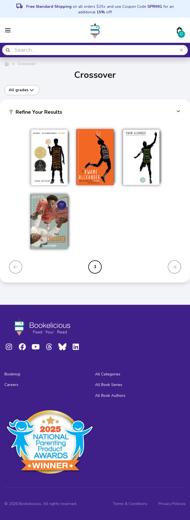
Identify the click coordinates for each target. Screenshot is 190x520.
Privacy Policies (172, 503)
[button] (95, 113)
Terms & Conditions (130, 503)
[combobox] (95, 50)
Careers (11, 384)
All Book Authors (110, 395)
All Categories (107, 374)
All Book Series (108, 384)
